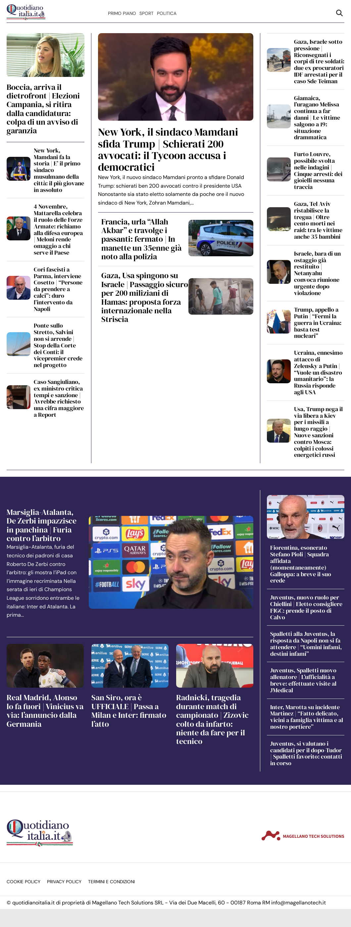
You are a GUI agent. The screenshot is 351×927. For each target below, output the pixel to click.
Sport (146, 13)
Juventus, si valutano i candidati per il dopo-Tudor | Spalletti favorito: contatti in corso (306, 753)
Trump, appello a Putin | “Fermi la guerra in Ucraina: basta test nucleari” (317, 322)
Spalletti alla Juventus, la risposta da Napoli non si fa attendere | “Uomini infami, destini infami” (306, 643)
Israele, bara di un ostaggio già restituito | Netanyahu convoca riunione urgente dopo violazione (317, 273)
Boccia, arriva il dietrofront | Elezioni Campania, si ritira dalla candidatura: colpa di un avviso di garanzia (43, 109)
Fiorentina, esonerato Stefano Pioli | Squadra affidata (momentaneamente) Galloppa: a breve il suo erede (300, 564)
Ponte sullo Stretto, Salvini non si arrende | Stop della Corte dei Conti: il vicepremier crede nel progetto (58, 345)
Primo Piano (122, 13)
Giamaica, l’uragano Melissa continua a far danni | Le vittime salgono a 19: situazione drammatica (317, 118)
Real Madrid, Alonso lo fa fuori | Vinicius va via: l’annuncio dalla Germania (45, 710)
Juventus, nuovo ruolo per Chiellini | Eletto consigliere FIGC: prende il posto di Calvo (306, 607)
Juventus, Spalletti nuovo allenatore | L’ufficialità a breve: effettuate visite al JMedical (303, 680)
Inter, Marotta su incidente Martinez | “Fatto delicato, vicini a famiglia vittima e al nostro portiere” (306, 717)
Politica (166, 13)
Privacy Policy (64, 882)
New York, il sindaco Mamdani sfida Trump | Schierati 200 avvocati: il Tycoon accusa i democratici (168, 149)
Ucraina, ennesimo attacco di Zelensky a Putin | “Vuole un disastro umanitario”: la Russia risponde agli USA (318, 372)
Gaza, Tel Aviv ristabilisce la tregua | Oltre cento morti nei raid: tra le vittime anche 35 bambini (318, 220)
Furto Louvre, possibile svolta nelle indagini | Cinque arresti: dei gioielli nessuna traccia (318, 170)
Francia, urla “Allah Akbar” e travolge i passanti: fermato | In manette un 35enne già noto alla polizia (141, 239)
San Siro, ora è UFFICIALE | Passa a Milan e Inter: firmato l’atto (128, 710)
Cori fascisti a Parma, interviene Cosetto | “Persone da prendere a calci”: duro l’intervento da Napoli (58, 289)
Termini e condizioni (111, 882)
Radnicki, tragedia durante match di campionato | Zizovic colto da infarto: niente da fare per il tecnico (212, 719)
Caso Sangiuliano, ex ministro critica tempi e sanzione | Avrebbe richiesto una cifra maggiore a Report (59, 398)
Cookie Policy (23, 882)
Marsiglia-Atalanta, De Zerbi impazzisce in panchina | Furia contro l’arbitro (41, 525)
